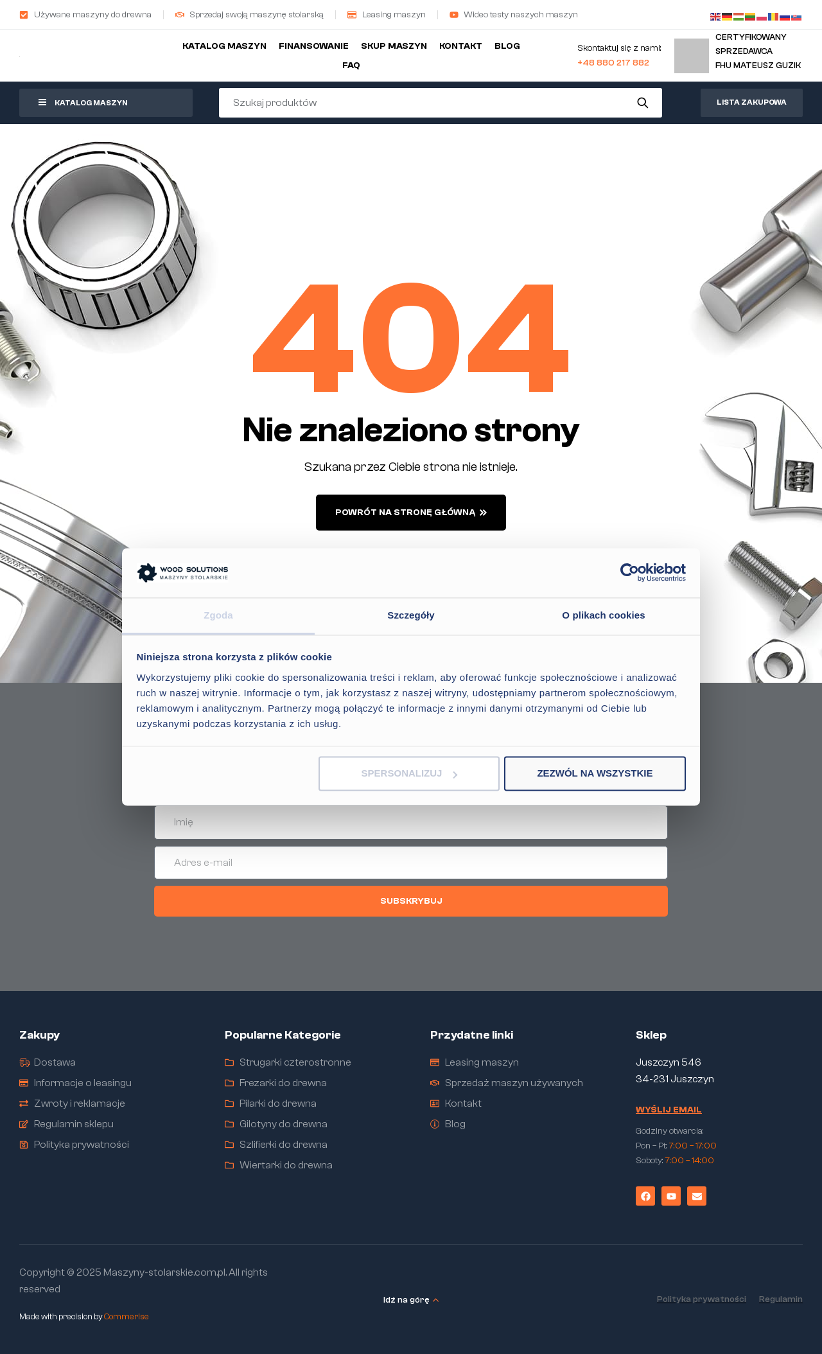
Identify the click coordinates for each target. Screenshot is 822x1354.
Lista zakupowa (752, 102)
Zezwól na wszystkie (594, 773)
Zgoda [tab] (218, 615)
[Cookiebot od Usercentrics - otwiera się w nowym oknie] (629, 573)
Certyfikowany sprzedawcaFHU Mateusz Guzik (758, 51)
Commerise (126, 1316)
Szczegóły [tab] (410, 615)
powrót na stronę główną (411, 512)
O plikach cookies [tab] (603, 615)
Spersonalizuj (410, 773)
